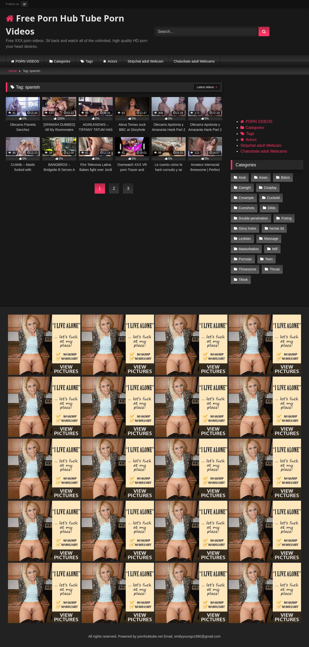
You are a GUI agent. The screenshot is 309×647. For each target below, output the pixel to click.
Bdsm (285, 177)
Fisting (286, 218)
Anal (242, 177)
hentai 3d (277, 228)
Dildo (272, 208)
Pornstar (245, 259)
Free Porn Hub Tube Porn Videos (65, 24)
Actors (112, 61)
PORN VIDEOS (27, 61)
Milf (274, 249)
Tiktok (243, 279)
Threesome (247, 269)
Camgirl (245, 188)
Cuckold (273, 198)
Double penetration (253, 218)
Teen (269, 259)
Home (13, 71)
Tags (89, 61)
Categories (62, 61)
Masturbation (249, 249)
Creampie (246, 198)
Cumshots (246, 208)
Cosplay (270, 188)
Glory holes (247, 228)
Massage (271, 238)
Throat (275, 269)
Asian (263, 177)
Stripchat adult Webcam (145, 61)
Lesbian (245, 238)
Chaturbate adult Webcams (194, 61)
